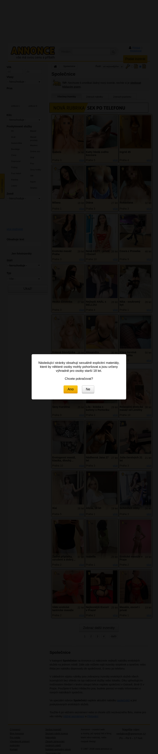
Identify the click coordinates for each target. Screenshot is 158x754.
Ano (71, 389)
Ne (88, 389)
